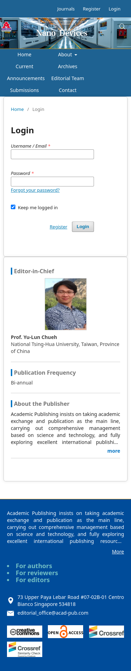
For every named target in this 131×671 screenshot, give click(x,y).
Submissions (24, 90)
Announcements (26, 78)
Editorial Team (67, 78)
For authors (34, 565)
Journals (66, 9)
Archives (67, 66)
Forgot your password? (35, 190)
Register (91, 9)
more (113, 450)
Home (24, 54)
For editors (33, 579)
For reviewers (37, 572)
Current (24, 66)
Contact (68, 90)
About (65, 54)
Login (115, 9)
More (118, 551)
